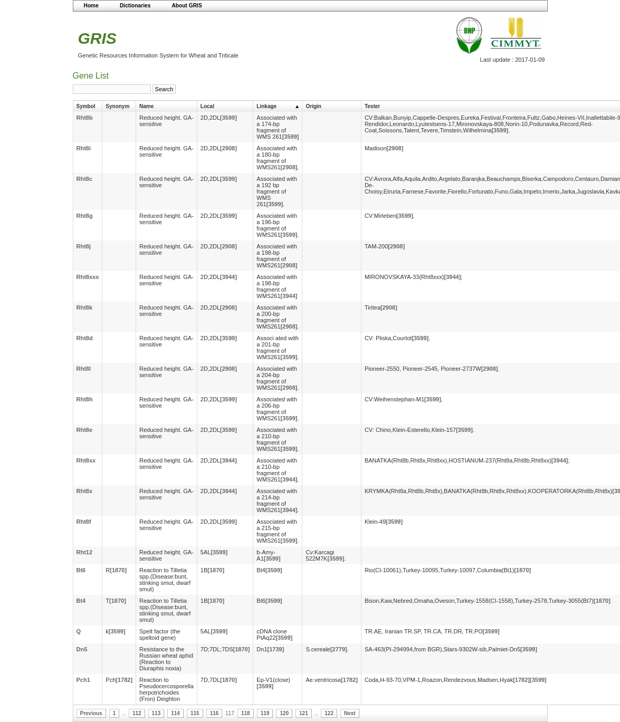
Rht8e (85, 430)
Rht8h (85, 399)
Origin (313, 106)
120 (284, 713)
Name (146, 106)
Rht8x (85, 491)
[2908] (228, 148)
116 (214, 713)
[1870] (118, 570)
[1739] (276, 649)
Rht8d (85, 338)
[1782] (124, 680)
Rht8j (84, 246)
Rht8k (85, 307)
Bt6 (81, 570)
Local (207, 106)
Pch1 (83, 680)
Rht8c (85, 179)
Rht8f (84, 521)
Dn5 (82, 649)
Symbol (86, 106)
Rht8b (85, 117)
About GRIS (186, 5)
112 (136, 713)
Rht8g (85, 216)
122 (329, 713)
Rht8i (84, 148)
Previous (91, 713)
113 (156, 713)
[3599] (228, 117)
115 (194, 713)
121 (303, 713)
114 (175, 713)
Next (350, 713)
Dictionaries (135, 5)
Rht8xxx (88, 277)
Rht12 (85, 552)
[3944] (228, 277)
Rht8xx (86, 460)
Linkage (266, 106)
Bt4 (81, 601)
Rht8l (84, 368)
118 (245, 713)
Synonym (117, 106)
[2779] (338, 649)
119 (265, 713)
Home (91, 5)
